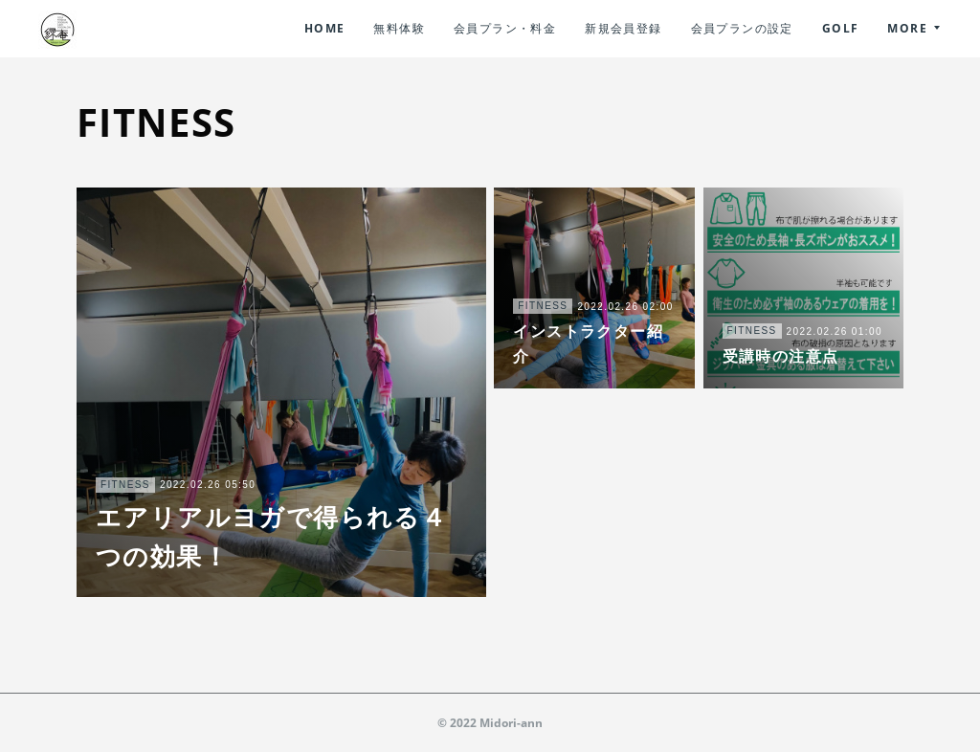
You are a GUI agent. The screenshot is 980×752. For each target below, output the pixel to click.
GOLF (840, 28)
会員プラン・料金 (505, 28)
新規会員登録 (623, 28)
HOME (324, 28)
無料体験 (399, 28)
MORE (907, 28)
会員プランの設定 (742, 28)
